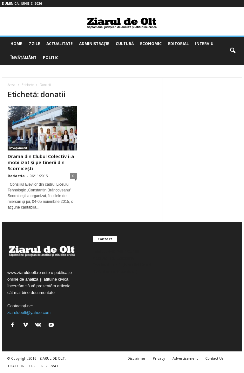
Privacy (159, 358)
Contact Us (214, 358)
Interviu (204, 43)
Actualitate (59, 43)
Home (16, 43)
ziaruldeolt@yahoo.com (29, 312)
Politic (50, 57)
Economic (151, 43)
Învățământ (23, 57)
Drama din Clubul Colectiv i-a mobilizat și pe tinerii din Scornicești (41, 162)
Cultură (125, 43)
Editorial (178, 43)
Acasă (12, 85)
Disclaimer (136, 358)
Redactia (16, 175)
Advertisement (185, 358)
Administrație (94, 43)
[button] (233, 51)
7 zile (34, 43)
